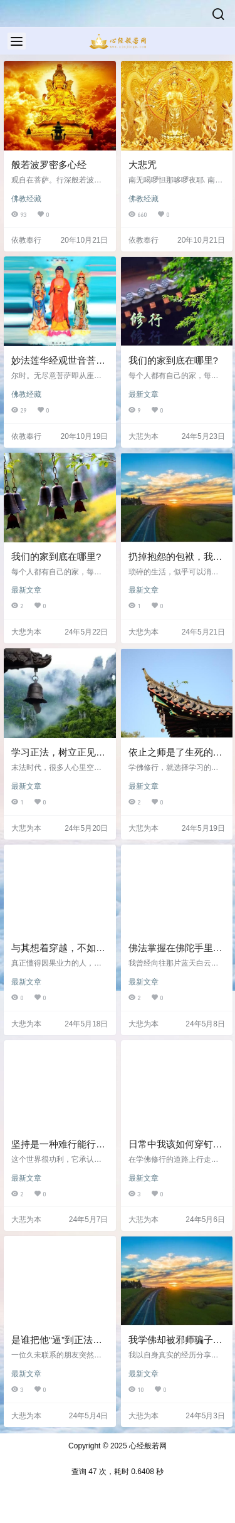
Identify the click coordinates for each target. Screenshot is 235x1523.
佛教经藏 (26, 198)
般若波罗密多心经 (48, 164)
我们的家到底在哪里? (173, 360)
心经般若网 (147, 1445)
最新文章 (143, 394)
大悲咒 (142, 164)
